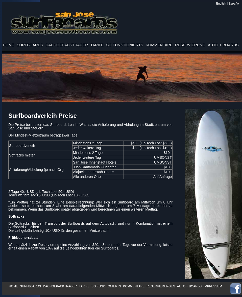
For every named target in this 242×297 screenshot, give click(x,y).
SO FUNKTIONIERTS (106, 286)
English (221, 3)
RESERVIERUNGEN (161, 286)
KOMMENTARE (133, 286)
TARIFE (84, 286)
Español (234, 3)
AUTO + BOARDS (189, 286)
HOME (13, 286)
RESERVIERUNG (190, 45)
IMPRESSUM (213, 286)
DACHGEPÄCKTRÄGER (60, 286)
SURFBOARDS (30, 286)
